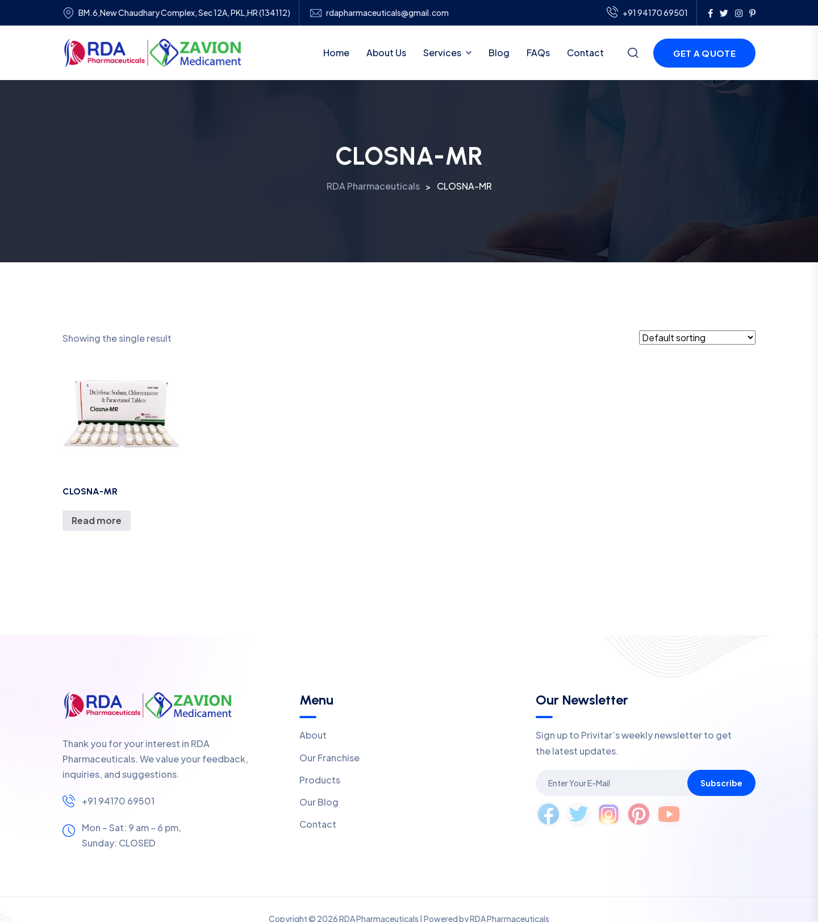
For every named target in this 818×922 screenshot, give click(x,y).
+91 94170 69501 (647, 13)
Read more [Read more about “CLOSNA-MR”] (97, 520)
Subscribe (721, 783)
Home (336, 52)
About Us (386, 52)
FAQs (538, 52)
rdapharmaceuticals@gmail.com (387, 13)
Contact (585, 52)
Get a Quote (704, 53)
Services (442, 52)
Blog (499, 52)
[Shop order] (697, 337)
